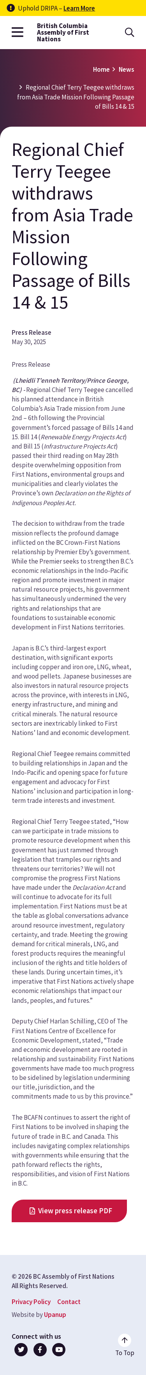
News (126, 69)
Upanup (55, 1314)
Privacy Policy (31, 1301)
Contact (69, 1301)
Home (101, 69)
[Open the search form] (129, 33)
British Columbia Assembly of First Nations (63, 32)
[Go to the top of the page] (124, 1345)
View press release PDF (75, 1210)
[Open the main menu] (17, 32)
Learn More (79, 8)
